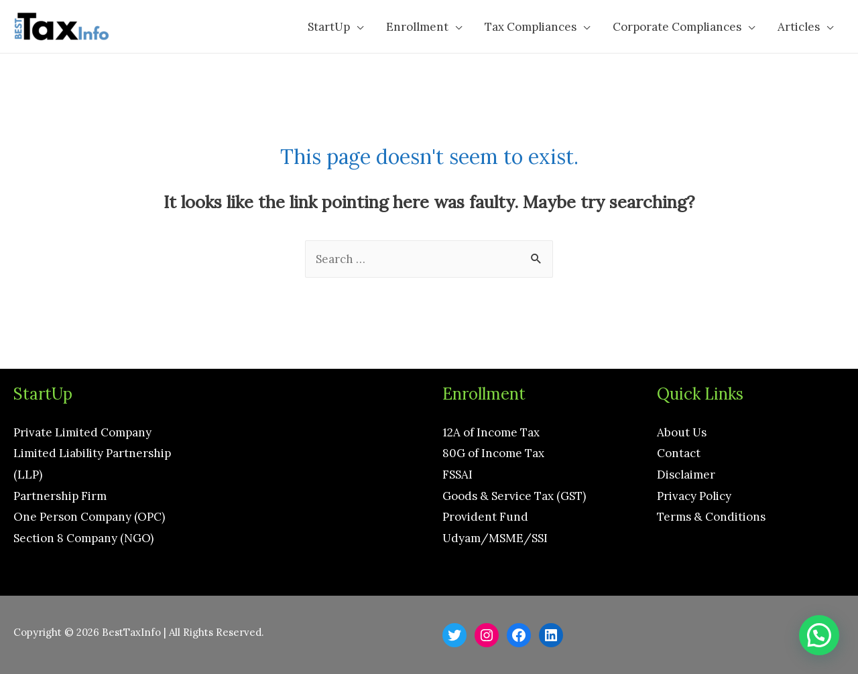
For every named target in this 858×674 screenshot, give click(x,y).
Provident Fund (485, 516)
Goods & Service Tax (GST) (514, 496)
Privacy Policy (694, 496)
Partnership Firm (60, 496)
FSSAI (457, 474)
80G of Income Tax (493, 453)
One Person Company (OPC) (89, 516)
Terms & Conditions (711, 516)
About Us (682, 432)
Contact (678, 453)
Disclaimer (686, 474)
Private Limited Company (82, 432)
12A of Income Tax (491, 432)
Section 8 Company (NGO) (83, 538)
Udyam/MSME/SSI (495, 538)
